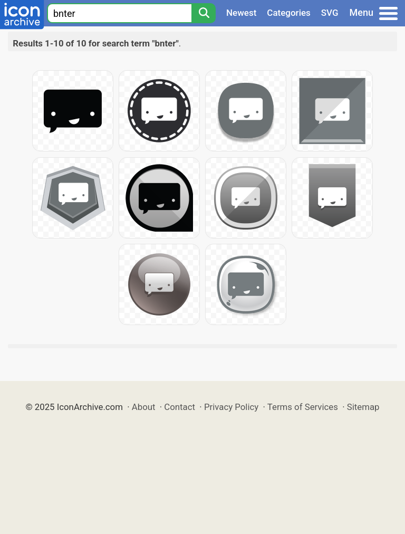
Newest (241, 12)
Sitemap (363, 407)
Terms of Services (302, 407)
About (144, 407)
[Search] (203, 13)
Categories (289, 12)
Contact (179, 407)
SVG (330, 12)
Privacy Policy (231, 407)
